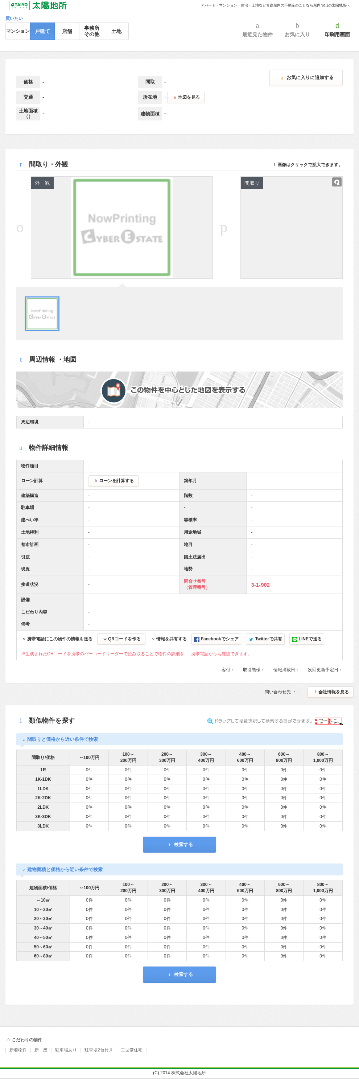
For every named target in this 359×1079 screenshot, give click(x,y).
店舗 (67, 31)
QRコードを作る (121, 638)
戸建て (42, 31)
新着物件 (18, 1050)
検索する (179, 844)
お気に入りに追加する (306, 77)
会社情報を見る (330, 691)
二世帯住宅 (132, 1050)
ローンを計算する (113, 480)
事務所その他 (91, 31)
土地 (116, 31)
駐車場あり (66, 1050)
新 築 (41, 1050)
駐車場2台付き (98, 1050)
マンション (18, 31)
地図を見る (186, 97)
